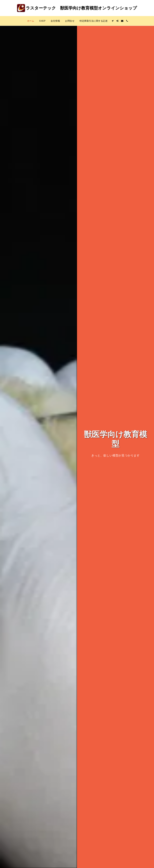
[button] (112, 21)
